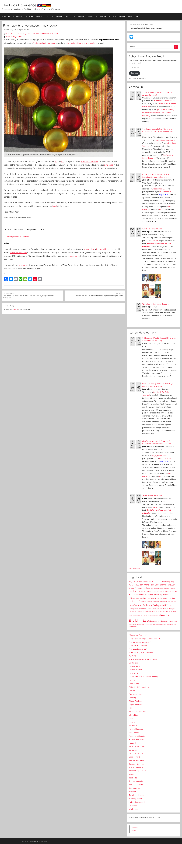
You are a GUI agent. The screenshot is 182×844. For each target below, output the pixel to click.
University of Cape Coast (165, 140)
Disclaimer (134, 828)
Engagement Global (160, 189)
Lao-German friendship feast (168, 601)
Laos (171, 605)
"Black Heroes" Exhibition (152, 229)
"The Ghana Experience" (138, 645)
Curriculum (133, 673)
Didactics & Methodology (139, 687)
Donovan (35, 841)
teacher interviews (154, 616)
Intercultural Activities (137, 712)
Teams (29, 16)
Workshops (133, 809)
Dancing (132, 680)
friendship (158, 594)
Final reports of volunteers (17, 236)
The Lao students (136, 781)
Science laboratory (159, 611)
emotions (133, 591)
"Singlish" (137, 582)
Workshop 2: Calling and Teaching (155, 304)
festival (151, 595)
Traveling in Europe (136, 795)
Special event (134, 757)
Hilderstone (133, 598)
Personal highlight (136, 729)
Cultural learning (19, 34)
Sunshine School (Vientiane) (141, 615)
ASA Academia (165, 192)
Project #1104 (164, 195)
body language (152, 588)
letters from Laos (157, 608)
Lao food (172, 598)
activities (143, 582)
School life (133, 750)
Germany (132, 698)
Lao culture (165, 598)
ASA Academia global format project (143, 659)
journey (146, 598)
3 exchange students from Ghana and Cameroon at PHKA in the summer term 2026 (158, 131)
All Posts (8, 34)
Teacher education (136, 760)
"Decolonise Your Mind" (138, 635)
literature (165, 608)
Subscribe (134, 73)
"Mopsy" (131, 582)
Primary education (54, 16)
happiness (167, 595)
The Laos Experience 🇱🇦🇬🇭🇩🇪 (26, 5)
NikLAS (155, 241)
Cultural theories (135, 670)
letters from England (145, 609)
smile (170, 611)
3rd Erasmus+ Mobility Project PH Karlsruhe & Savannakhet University (158, 113)
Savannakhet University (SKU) (140, 746)
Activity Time (151, 582)
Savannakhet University (162, 101)
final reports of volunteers (44, 43)
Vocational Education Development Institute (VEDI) (160, 624)
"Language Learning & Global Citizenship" (145, 639)
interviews (140, 598)
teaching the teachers (159, 621)
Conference (133, 663)
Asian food (158, 582)
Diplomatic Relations (169, 588)
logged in (15, 309)
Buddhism (160, 588)
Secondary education (74, 16)
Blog (39, 16)
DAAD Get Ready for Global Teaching (143, 677)
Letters (132, 722)
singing (166, 611)
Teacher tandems (136, 767)
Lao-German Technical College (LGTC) (148, 605)
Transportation (134, 788)
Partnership (40, 34)
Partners (17, 16)
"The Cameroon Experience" (140, 642)
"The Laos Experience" (138, 649)
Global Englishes (135, 701)
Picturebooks (134, 733)
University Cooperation (138, 802)
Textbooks (133, 778)
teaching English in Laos (15, 37)
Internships (31, 34)
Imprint (133, 830)
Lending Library (133, 608)
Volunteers (133, 806)
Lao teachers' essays (137, 601)
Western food (133, 626)
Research (133, 16)
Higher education (117, 16)
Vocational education (96, 16)
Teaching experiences (137, 771)
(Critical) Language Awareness (141, 652)
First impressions (135, 694)
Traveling (132, 792)
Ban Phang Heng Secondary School (156, 585)
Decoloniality (134, 684)
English (132, 691)
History (132, 708)
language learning (156, 598)
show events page (134, 324)
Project (6, 16)
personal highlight (147, 611)
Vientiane (141, 624)
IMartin (26, 30)
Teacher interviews (136, 764)
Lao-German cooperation (153, 601)
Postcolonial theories (137, 736)
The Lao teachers (136, 785)
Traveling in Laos (135, 799)
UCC (161, 210)
